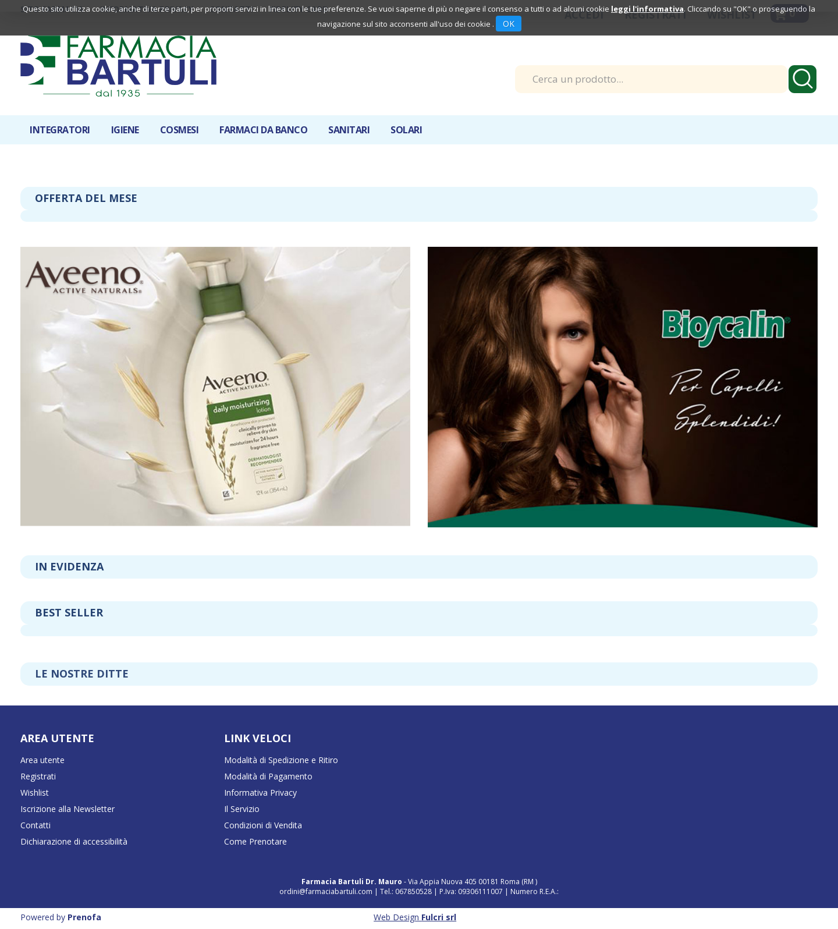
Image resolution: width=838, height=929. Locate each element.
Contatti (35, 825)
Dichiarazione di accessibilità (73, 841)
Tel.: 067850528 (407, 891)
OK (508, 23)
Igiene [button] (125, 129)
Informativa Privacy (260, 792)
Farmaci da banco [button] (263, 129)
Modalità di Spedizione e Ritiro (281, 759)
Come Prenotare (255, 841)
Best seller (69, 612)
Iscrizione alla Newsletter (67, 808)
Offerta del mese (86, 198)
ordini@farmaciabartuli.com (325, 891)
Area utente (42, 759)
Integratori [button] (60, 129)
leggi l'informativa (647, 8)
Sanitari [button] (349, 129)
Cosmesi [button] (179, 129)
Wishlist (34, 792)
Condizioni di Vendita (263, 825)
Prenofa (84, 917)
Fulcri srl (438, 917)
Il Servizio (242, 808)
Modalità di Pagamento (268, 776)
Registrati (38, 776)
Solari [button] (406, 129)
